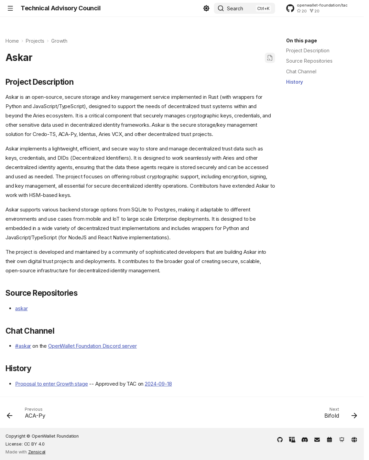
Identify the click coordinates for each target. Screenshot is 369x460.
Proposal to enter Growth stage (51, 383)
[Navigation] (10, 8)
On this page (301, 40)
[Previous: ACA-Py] (28, 414)
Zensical (37, 451)
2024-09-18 (158, 383)
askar (21, 308)
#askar (23, 346)
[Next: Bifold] (338, 414)
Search (235, 8)
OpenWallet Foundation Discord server (92, 346)
